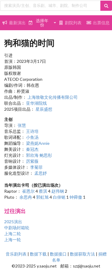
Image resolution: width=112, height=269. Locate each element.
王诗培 (32, 131)
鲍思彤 (45, 155)
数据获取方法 (82, 253)
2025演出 (13, 221)
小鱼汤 (32, 137)
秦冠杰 (32, 149)
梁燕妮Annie (38, 143)
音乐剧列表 (16, 253)
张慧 (22, 125)
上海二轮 (12, 233)
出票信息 (98, 22)
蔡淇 (43, 191)
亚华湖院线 (36, 103)
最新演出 (14, 22)
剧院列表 (70, 22)
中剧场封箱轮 (16, 227)
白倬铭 (59, 197)
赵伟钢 (57, 191)
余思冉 (25, 197)
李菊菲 (36, 167)
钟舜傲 (76, 197)
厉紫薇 (32, 161)
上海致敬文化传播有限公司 (52, 97)
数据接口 (58, 253)
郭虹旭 (42, 197)
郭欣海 (32, 155)
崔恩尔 (28, 191)
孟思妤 (40, 173)
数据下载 (38, 253)
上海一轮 (12, 239)
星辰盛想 (44, 109)
